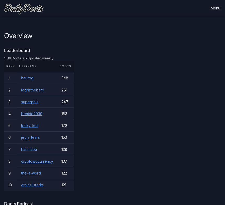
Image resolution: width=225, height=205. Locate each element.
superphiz (29, 102)
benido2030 (31, 113)
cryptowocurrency (37, 161)
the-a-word (31, 173)
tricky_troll (29, 125)
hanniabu (29, 149)
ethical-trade (32, 185)
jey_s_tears (30, 137)
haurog (27, 78)
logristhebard (32, 90)
